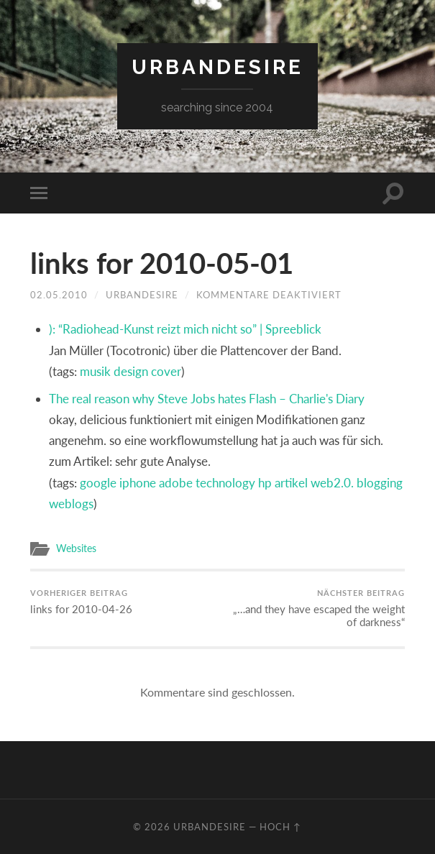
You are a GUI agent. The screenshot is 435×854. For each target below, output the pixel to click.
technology (225, 482)
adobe (176, 482)
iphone (137, 482)
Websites (76, 548)
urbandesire (217, 67)
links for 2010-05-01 (161, 263)
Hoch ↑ (280, 826)
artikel (291, 482)
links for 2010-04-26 (81, 601)
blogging (380, 482)
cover (166, 371)
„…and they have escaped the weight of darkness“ (313, 608)
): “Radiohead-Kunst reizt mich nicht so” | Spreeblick (185, 328)
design (131, 371)
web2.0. (332, 482)
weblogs (71, 503)
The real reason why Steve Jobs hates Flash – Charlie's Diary (207, 398)
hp (265, 482)
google (98, 482)
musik (95, 371)
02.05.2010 (59, 294)
